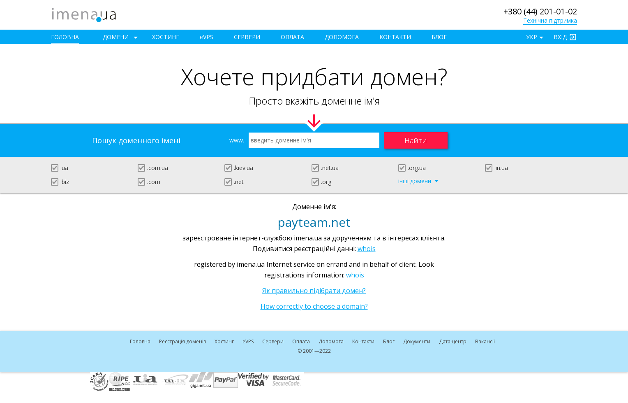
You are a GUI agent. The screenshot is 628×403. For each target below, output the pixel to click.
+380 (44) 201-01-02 (540, 11)
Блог (439, 37)
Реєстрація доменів (182, 341)
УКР (531, 37)
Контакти (395, 37)
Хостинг (165, 37)
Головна (65, 37)
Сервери (247, 37)
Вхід (560, 37)
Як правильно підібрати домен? (314, 290)
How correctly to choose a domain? (314, 306)
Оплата (292, 37)
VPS (206, 37)
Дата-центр (452, 341)
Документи (416, 341)
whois (367, 248)
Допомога (342, 37)
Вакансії (485, 341)
